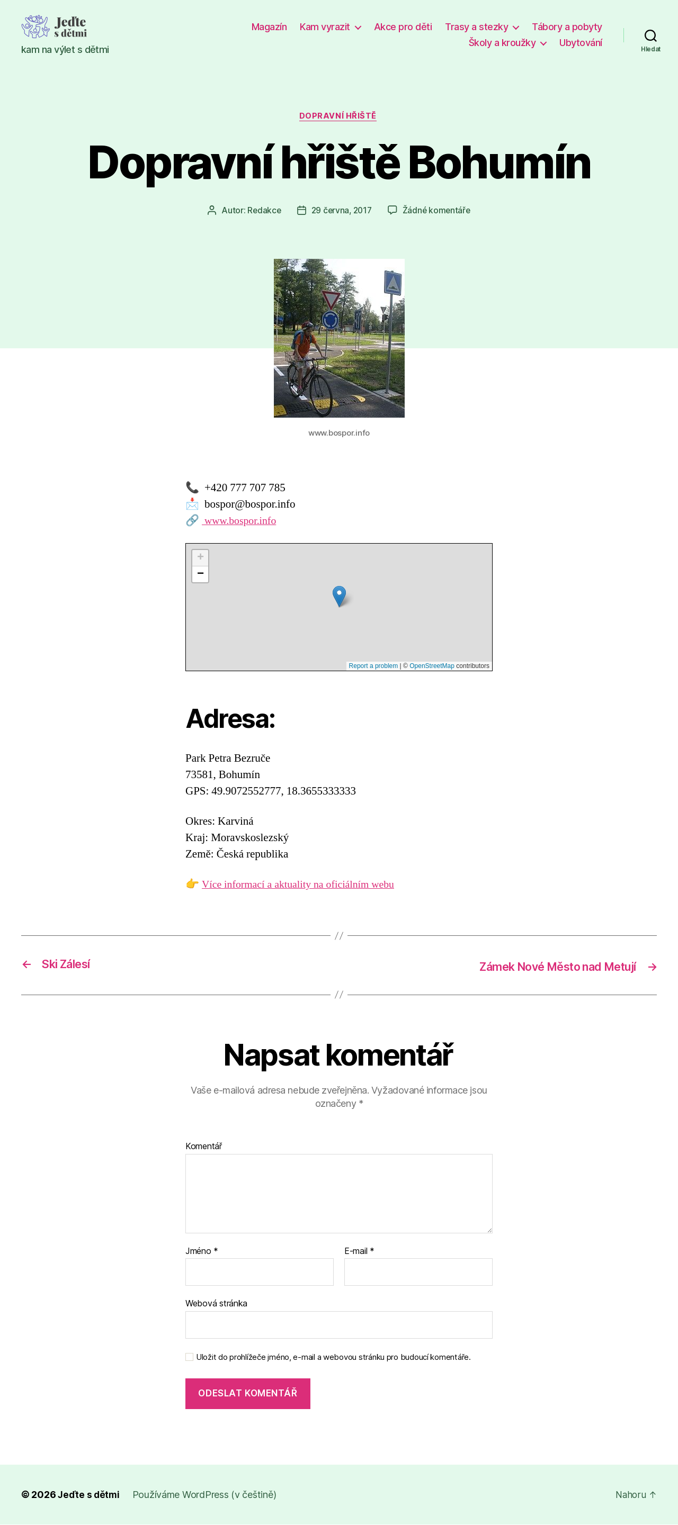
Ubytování (580, 42)
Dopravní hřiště (339, 117)
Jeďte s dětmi (89, 1495)
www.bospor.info (241, 522)
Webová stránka (216, 1303)
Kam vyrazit (325, 26)
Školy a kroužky (502, 42)
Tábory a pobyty (567, 26)
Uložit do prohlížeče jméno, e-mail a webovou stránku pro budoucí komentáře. (333, 1357)
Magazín (269, 26)
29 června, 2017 (341, 211)
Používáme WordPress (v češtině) (206, 1495)
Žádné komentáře (438, 211)
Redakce (262, 211)
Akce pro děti (403, 26)
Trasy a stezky (476, 26)
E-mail (359, 1252)
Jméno (201, 1252)
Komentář (203, 1147)
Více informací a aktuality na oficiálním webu (304, 886)
